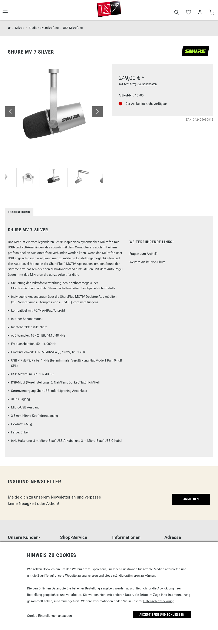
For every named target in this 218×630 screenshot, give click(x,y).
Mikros (19, 27)
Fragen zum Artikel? (143, 254)
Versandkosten (147, 84)
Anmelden (191, 499)
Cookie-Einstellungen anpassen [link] (49, 616)
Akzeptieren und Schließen (162, 615)
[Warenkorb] (212, 13)
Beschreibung (19, 212)
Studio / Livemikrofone (44, 27)
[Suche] (176, 13)
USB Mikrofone (73, 27)
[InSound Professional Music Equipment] (9, 27)
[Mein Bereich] (200, 13)
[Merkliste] (188, 13)
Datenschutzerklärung (158, 601)
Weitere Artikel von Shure (147, 262)
